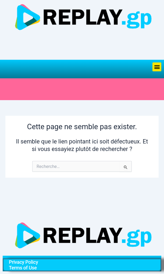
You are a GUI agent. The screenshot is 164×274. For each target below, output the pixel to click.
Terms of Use (23, 268)
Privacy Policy (23, 262)
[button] (156, 66)
